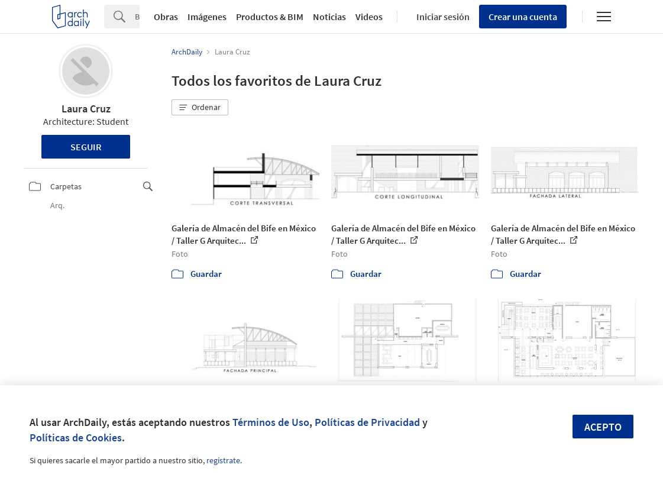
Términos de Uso (270, 422)
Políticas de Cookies (76, 437)
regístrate (223, 460)
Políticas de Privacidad (367, 422)
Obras (166, 16)
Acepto (603, 427)
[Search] (137, 16)
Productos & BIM (269, 16)
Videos (369, 16)
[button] (200, 107)
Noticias (329, 16)
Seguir (86, 147)
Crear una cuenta (523, 16)
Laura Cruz (86, 108)
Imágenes (207, 16)
